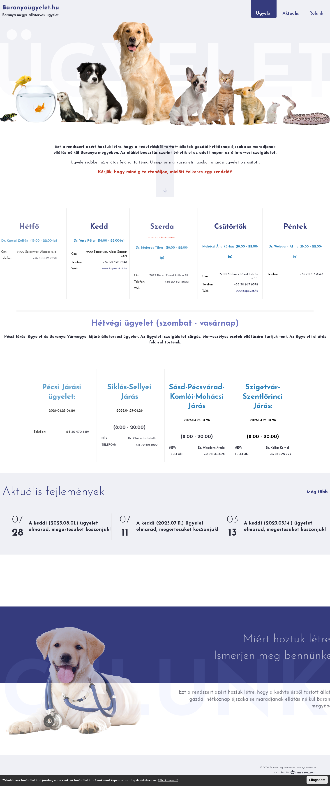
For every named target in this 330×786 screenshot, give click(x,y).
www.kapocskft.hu (93, 268)
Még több (317, 492)
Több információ (168, 780)
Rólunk (316, 13)
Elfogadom (317, 780)
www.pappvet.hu (225, 291)
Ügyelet (264, 13)
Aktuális (290, 13)
